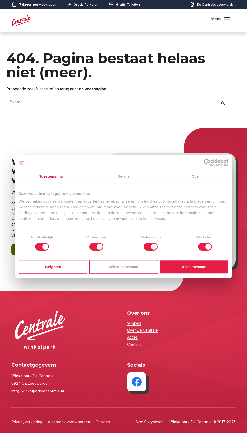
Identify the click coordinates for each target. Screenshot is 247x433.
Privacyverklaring (26, 422)
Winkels (134, 323)
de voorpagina (92, 89)
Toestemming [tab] (51, 176)
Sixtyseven (154, 422)
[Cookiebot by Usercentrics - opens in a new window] (207, 162)
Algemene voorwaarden (69, 422)
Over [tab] (196, 176)
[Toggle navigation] (227, 19)
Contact (134, 344)
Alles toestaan (194, 267)
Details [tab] (123, 176)
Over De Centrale (142, 330)
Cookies (103, 422)
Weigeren (53, 267)
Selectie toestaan (123, 267)
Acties (132, 337)
